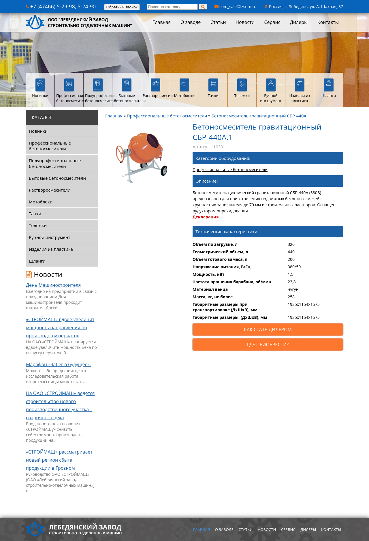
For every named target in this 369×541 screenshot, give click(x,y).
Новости (245, 22)
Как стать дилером (268, 329)
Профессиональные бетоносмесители (50, 145)
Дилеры (299, 22)
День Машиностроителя (53, 285)
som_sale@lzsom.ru (235, 6)
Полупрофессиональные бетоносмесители (55, 163)
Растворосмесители (49, 190)
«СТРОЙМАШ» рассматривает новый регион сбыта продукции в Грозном (59, 460)
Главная (162, 22)
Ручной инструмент (49, 237)
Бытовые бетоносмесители (57, 178)
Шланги (37, 261)
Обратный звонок (122, 7)
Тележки (38, 225)
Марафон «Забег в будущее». (58, 364)
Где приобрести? (268, 344)
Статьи (218, 22)
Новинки (38, 131)
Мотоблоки (40, 202)
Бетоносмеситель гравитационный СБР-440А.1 (261, 116)
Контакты (328, 22)
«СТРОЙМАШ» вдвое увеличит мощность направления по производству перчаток (60, 327)
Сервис (272, 22)
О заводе (190, 22)
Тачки (35, 213)
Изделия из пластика (51, 249)
